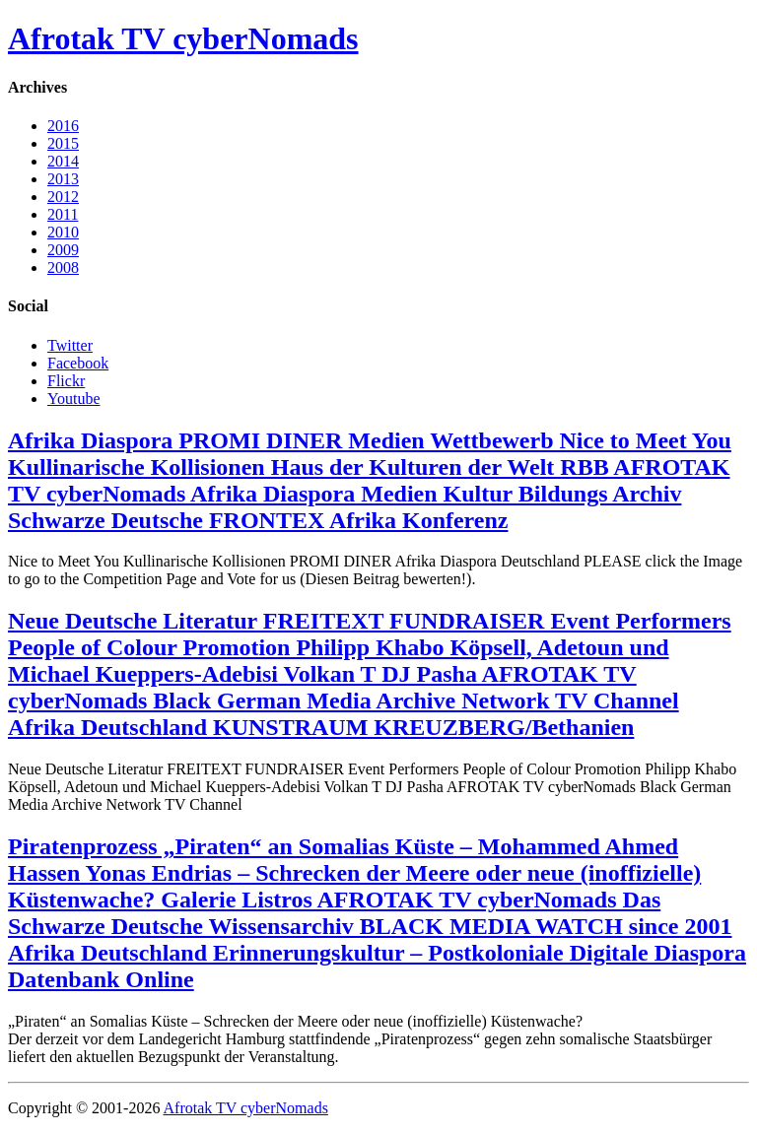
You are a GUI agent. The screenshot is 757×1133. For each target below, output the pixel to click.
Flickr (66, 380)
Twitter (70, 345)
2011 (62, 214)
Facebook (77, 363)
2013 (63, 178)
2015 (63, 143)
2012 (63, 196)
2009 (63, 249)
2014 (63, 161)
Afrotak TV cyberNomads (183, 38)
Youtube (74, 398)
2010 (63, 232)
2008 (63, 267)
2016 (63, 125)
